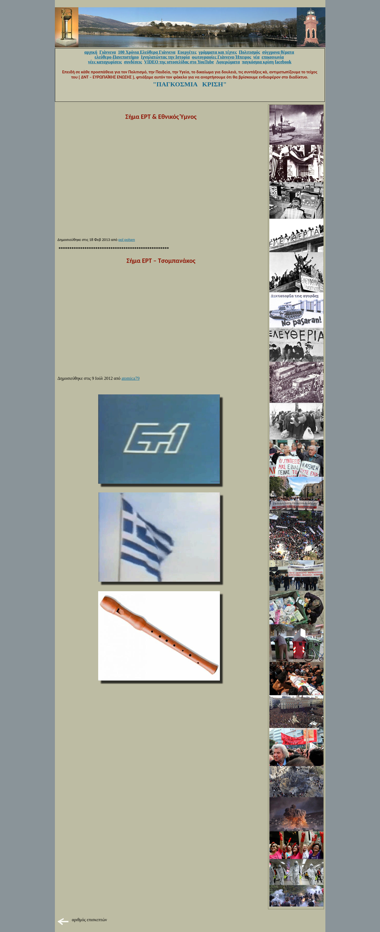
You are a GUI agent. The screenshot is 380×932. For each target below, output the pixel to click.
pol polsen (126, 239)
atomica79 (130, 378)
